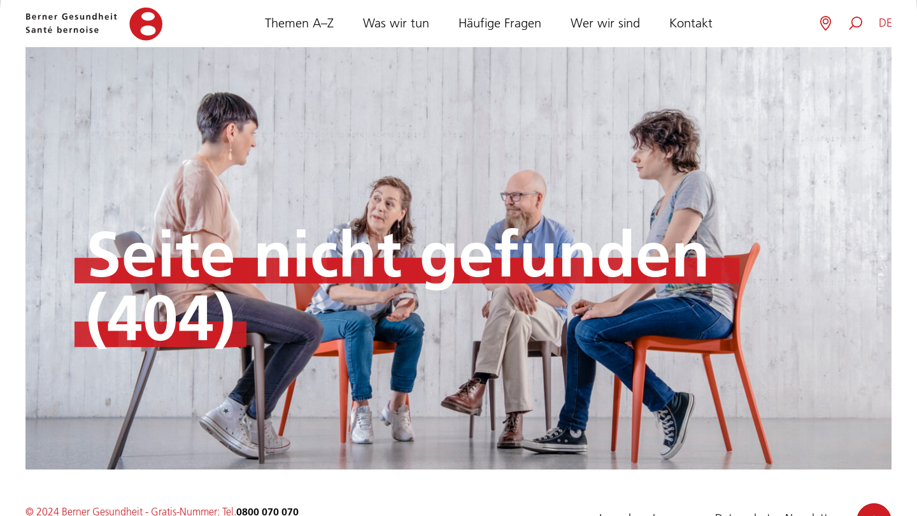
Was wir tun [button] (396, 22)
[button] (885, 23)
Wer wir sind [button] (605, 22)
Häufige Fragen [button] (499, 22)
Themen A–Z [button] (299, 22)
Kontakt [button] (691, 22)
